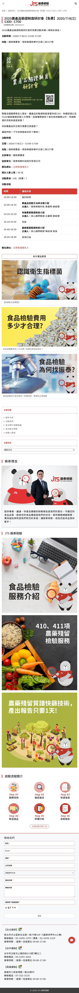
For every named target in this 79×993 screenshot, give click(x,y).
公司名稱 (8, 865)
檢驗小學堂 (10, 433)
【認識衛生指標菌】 (11, 302)
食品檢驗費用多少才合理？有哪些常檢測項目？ (23, 349)
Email (8, 851)
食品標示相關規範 (13, 425)
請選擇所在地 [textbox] (10, 873)
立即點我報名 (20, 167)
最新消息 (9, 417)
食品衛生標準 (11, 429)
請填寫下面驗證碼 (12, 902)
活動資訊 (9, 421)
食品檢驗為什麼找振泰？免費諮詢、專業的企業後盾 (25, 396)
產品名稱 (9, 880)
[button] (71, 940)
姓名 (7, 843)
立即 (15, 247)
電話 (7, 858)
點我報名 (22, 247)
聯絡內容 (8, 888)
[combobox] (39, 873)
